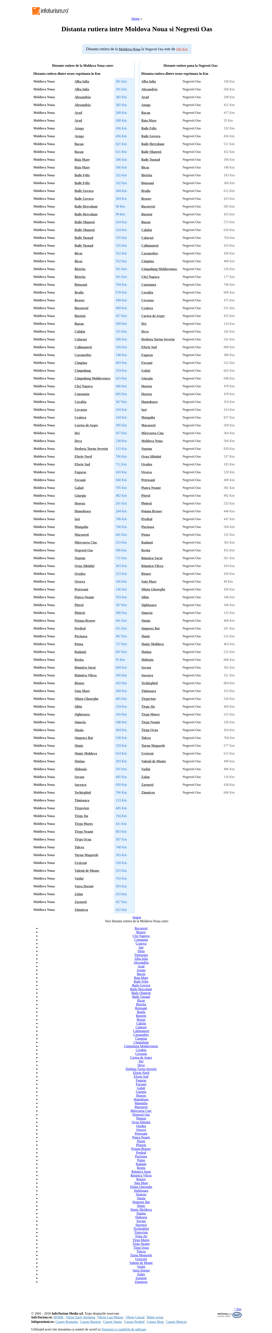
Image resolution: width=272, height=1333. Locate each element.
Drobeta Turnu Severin (91, 448)
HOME (59, 1317)
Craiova (80, 417)
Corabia (80, 402)
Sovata (79, 777)
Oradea (80, 573)
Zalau (79, 894)
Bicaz (78, 253)
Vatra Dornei (84, 886)
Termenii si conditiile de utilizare (123, 1329)
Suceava (80, 784)
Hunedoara (83, 511)
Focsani (80, 480)
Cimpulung (83, 370)
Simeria (80, 722)
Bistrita (80, 269)
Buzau (79, 323)
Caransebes (83, 355)
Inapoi (137, 917)
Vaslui (79, 878)
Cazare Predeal (134, 1321)
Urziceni (81, 863)
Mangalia (81, 527)
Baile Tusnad (84, 237)
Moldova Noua (152, 441)
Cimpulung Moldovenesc (92, 378)
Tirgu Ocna (83, 839)
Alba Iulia (82, 81)
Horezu (80, 503)
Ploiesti (80, 613)
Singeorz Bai (84, 738)
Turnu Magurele (86, 855)
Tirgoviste (82, 808)
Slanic (79, 745)
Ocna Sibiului (84, 566)
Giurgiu (80, 495)
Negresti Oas (84, 550)
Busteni (80, 316)
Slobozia (81, 769)
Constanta (82, 394)
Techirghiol (83, 792)
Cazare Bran (155, 1321)
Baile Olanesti (85, 222)
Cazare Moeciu (176, 1321)
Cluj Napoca (84, 386)
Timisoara (82, 800)
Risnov (79, 683)
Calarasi (81, 339)
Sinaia (79, 730)
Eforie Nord (83, 456)
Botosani (81, 284)
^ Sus (237, 1309)
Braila (79, 292)
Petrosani (81, 589)
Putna (79, 644)
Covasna (81, 409)
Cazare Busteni (90, 1321)
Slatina (80, 761)
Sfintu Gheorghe (86, 699)
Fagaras (80, 472)
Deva (78, 441)
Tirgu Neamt (84, 831)
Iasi (77, 519)
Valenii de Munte (87, 870)
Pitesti (79, 605)
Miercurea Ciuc (86, 542)
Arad (78, 112)
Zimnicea (81, 909)
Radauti (80, 652)
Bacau (79, 144)
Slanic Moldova (86, 753)
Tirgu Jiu (81, 816)
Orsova (80, 581)
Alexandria (83, 97)
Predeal (80, 628)
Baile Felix (82, 175)
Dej (77, 433)
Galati (79, 488)
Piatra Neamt (84, 597)
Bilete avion (155, 1317)
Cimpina (81, 363)
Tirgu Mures (84, 824)
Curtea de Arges (86, 425)
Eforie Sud (82, 464)
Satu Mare (82, 691)
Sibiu (78, 706)
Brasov (80, 300)
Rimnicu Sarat (85, 667)
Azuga (79, 128)
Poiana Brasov (85, 620)
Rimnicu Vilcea (86, 675)
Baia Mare (82, 159)
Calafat (80, 331)
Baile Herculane (86, 206)
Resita (79, 659)
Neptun (80, 558)
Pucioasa (81, 636)
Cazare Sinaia (112, 1321)
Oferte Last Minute (111, 1317)
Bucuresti (81, 308)
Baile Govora (84, 191)
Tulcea (79, 847)
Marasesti (82, 534)
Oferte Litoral (135, 1317)
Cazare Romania (66, 1321)
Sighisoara (82, 714)
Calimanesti (83, 347)
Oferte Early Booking (80, 1317)
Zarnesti (81, 902)
